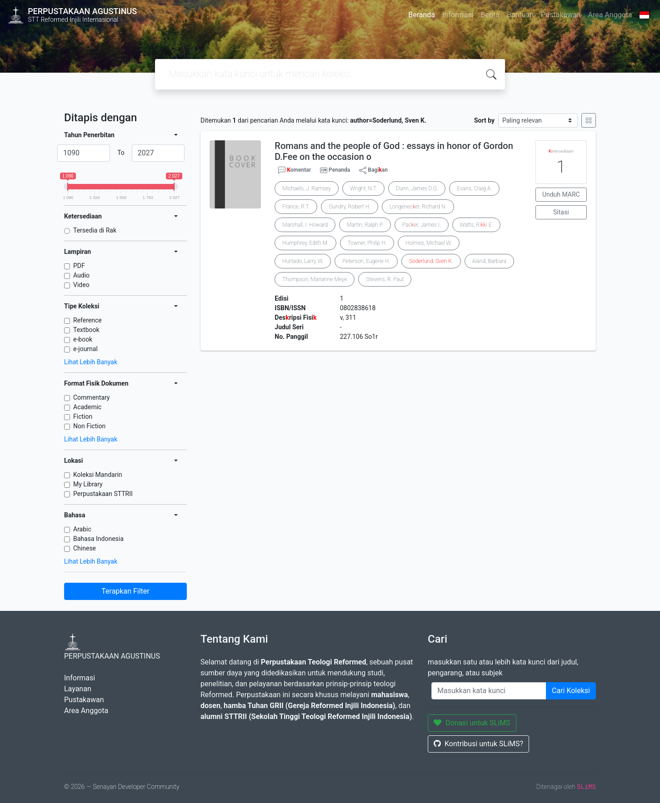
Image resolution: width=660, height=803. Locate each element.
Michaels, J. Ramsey (306, 188)
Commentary (91, 397)
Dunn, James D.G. (417, 188)
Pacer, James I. (421, 225)
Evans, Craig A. (474, 188)
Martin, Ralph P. (365, 225)
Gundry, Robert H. (349, 206)
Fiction (82, 416)
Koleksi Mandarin (97, 474)
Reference (87, 320)
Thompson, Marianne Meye (314, 279)
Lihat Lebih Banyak (90, 362)
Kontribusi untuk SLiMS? (478, 743)
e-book (82, 339)
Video (81, 284)
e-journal (85, 348)
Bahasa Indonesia (98, 538)
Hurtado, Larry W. (302, 261)
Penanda (339, 170)
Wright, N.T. (363, 188)
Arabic (82, 529)
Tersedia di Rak (94, 230)
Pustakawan (560, 14)
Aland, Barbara (489, 261)
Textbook (86, 329)
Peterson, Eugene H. (366, 261)
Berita (490, 14)
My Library (88, 484)
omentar (294, 170)
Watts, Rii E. (476, 225)
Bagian (373, 170)
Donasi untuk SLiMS (472, 723)
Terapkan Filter (125, 591)
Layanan (77, 688)
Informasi (457, 14)
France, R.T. (296, 206)
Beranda (421, 14)
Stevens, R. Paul (385, 279)
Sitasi (561, 212)
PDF (79, 265)
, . (431, 261)
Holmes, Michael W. (428, 243)
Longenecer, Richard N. (418, 206)
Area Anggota (610, 14)
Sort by (484, 120)
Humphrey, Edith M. (305, 243)
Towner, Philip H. (367, 243)
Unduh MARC (561, 194)
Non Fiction (89, 426)
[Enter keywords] (488, 690)
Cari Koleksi (571, 690)
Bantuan (520, 14)
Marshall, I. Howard (305, 225)
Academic (87, 407)
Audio (81, 275)
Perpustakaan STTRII (103, 493)
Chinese (84, 548)
